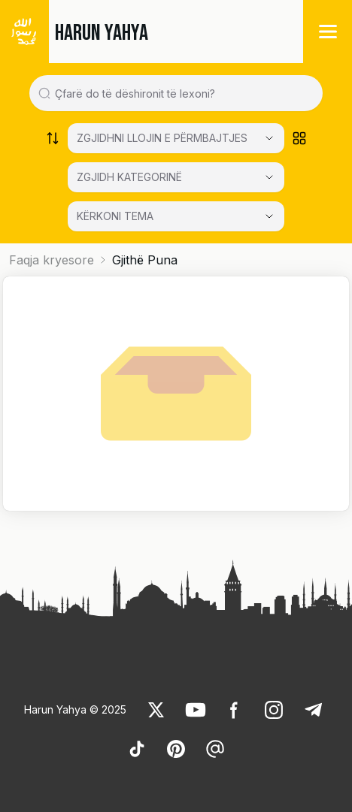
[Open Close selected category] (269, 216)
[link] (156, 710)
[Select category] (176, 138)
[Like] (156, 710)
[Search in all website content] (182, 93)
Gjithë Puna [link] (145, 259)
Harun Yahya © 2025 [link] (75, 709)
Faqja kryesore (51, 259)
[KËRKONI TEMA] (176, 216)
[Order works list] (53, 138)
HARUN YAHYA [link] (101, 33)
